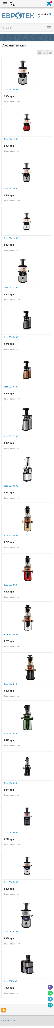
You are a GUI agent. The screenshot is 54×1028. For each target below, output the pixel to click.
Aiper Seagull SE (7, 1027)
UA (39, 17)
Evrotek (6, 1020)
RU (50, 14)
